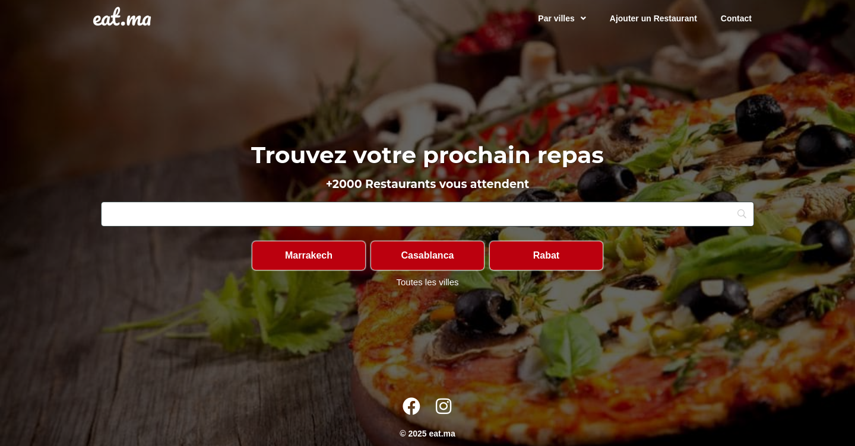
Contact (736, 18)
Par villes (562, 18)
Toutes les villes (427, 282)
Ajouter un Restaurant (653, 18)
